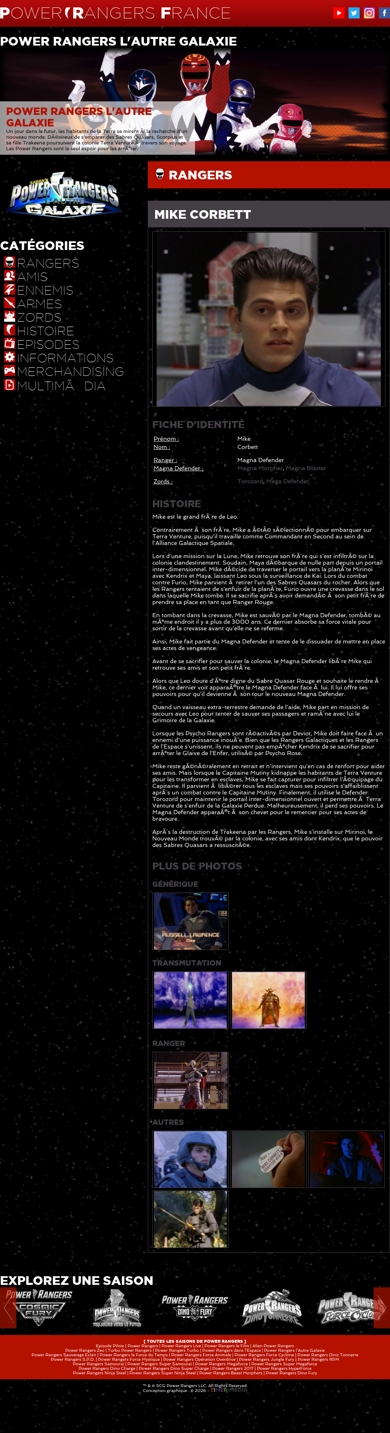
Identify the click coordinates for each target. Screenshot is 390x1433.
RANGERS (200, 175)
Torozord (250, 481)
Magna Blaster (306, 468)
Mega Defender (287, 481)
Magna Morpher (259, 468)
